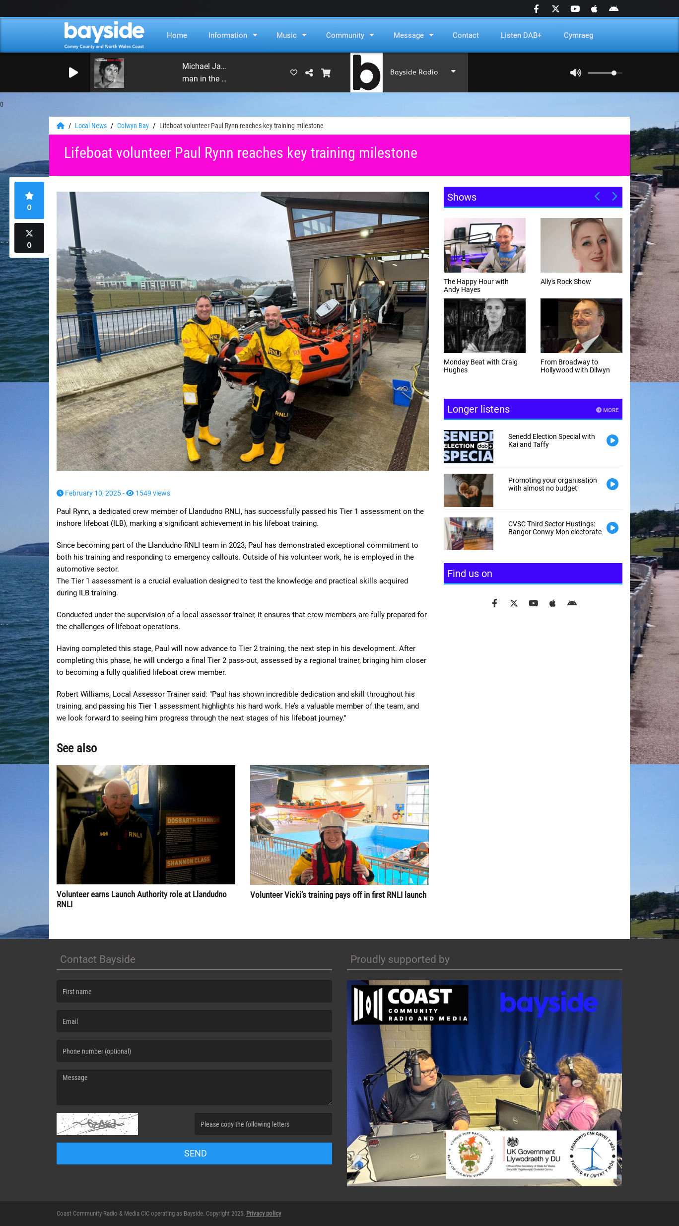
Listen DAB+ (521, 35)
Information (227, 35)
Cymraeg (578, 35)
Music (286, 35)
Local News (91, 126)
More (607, 410)
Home (177, 35)
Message (409, 35)
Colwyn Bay (133, 126)
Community (345, 35)
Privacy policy (263, 1213)
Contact (466, 35)
